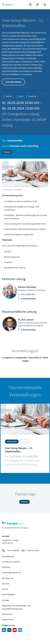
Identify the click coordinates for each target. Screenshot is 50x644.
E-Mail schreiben (27, 298)
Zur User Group (13, 82)
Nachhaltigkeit (8, 594)
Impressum (7, 614)
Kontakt (5, 600)
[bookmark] (7, 96)
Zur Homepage (14, 5)
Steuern (7, 152)
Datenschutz (7, 619)
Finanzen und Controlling (24, 146)
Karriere (5, 583)
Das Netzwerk (8, 556)
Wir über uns (7, 578)
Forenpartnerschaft (11, 561)
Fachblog (6, 567)
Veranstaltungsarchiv (11, 572)
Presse (5, 589)
